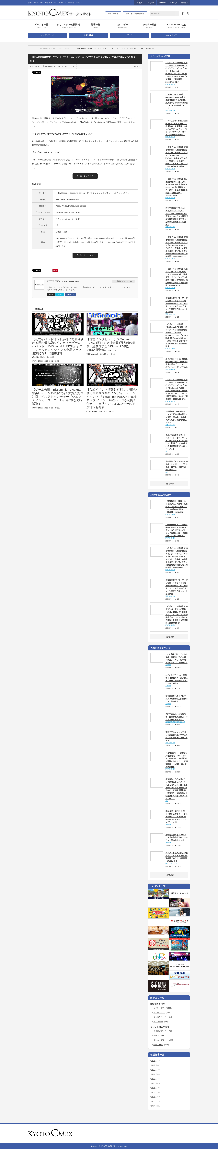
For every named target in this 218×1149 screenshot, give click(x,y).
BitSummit (44, 48)
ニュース (66, 48)
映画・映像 (88, 35)
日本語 (139, 3)
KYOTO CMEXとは (176, 25)
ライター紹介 (149, 25)
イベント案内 (159, 1008)
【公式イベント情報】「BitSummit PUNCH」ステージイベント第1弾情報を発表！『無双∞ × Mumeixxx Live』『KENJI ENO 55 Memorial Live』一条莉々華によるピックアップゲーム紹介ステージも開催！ (177, 335)
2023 (153, 1074)
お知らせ (52, 48)
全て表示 (169, 484)
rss (181, 1133)
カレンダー (122, 25)
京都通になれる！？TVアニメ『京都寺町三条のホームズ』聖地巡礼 (177, 699)
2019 (153, 1092)
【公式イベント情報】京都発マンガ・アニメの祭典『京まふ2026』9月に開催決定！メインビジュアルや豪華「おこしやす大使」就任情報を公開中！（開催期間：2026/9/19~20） (177, 277)
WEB (51, 294)
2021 (153, 1083)
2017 (153, 1101)
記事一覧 (95, 25)
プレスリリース (160, 1017)
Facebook (70, 294)
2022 (153, 1079)
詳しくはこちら (86, 176)
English (151, 3)
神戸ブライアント (171, 863)
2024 (153, 1070)
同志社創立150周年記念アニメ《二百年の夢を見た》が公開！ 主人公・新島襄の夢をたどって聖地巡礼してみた (177, 417)
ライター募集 (113, 14)
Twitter (60, 294)
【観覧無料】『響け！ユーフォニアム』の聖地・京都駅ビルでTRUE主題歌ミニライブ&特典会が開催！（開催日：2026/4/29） (177, 506)
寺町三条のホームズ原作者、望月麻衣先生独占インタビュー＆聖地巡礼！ (177, 717)
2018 (153, 1097)
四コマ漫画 (158, 1021)
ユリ (167, 451)
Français (162, 3)
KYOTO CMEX (53, 281)
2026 (153, 1061)
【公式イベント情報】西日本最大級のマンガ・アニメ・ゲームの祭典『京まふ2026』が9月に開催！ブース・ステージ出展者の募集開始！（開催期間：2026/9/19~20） (177, 187)
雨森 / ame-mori (171, 110)
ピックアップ (159, 1012)
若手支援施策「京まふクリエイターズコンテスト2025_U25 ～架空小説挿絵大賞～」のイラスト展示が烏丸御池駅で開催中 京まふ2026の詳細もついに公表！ (177, 216)
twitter (184, 1133)
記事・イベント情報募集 (135, 14)
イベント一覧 (41, 25)
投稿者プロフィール (124, 281)
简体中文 (173, 3)
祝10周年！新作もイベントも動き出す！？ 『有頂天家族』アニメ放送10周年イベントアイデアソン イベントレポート (177, 816)
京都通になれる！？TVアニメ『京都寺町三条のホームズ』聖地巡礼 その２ (177, 837)
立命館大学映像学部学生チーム (175, 722)
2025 (153, 1065)
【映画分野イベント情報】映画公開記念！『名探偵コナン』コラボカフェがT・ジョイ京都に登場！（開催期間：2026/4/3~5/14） (177, 530)
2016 (153, 1106)
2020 (153, 1088)
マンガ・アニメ (47, 35)
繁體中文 (184, 3)
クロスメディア (170, 35)
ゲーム (129, 35)
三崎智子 (168, 665)
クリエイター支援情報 (68, 25)
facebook (188, 1133)
